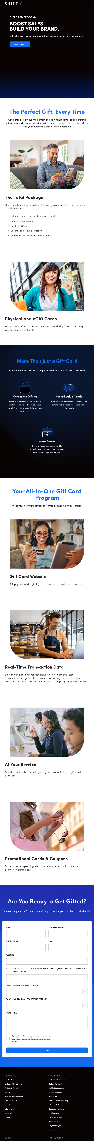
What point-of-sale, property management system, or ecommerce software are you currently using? (46, 970)
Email (51, 941)
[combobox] (8, 992)
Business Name (56, 928)
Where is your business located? (22, 986)
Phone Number (14, 941)
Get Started (22, 45)
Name (9, 928)
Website (10, 955)
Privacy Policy (30, 1038)
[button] (88, 4)
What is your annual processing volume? (26, 999)
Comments (11, 1013)
